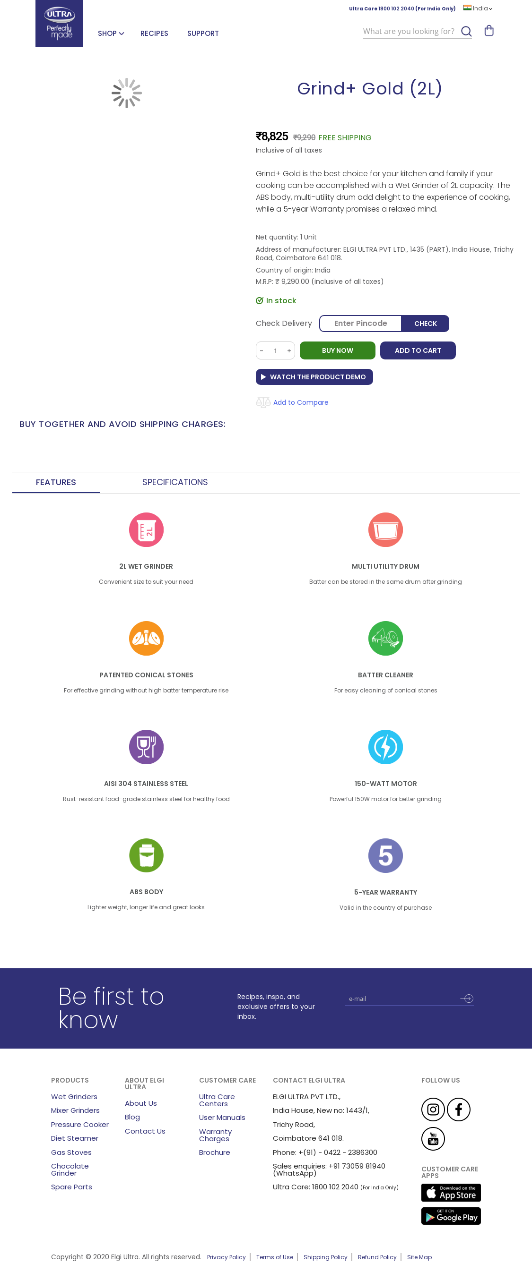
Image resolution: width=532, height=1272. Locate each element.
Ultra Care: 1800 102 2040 (315, 1187)
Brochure (214, 1152)
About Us (141, 1103)
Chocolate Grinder (70, 1169)
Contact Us (145, 1131)
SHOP (107, 33)
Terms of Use (274, 1257)
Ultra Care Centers (217, 1100)
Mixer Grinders (75, 1110)
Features (56, 482)
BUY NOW (337, 350)
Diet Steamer (74, 1138)
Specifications (175, 482)
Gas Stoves (71, 1152)
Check (425, 323)
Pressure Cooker (80, 1124)
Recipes (154, 33)
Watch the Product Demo (318, 377)
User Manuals (222, 1117)
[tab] (56, 482)
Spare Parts (71, 1187)
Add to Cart (418, 350)
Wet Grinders (74, 1096)
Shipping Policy (326, 1257)
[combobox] (417, 32)
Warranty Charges (215, 1135)
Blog (132, 1117)
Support (203, 33)
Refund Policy (377, 1257)
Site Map (419, 1257)
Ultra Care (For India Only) (402, 8)
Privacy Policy (226, 1257)
